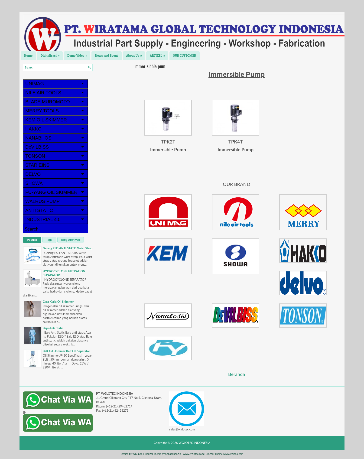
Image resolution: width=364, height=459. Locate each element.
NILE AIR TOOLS (55, 92)
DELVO (55, 174)
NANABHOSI (55, 137)
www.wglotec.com (193, 453)
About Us (135, 54)
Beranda (236, 374)
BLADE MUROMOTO (55, 101)
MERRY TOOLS (55, 110)
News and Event (106, 55)
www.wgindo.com (233, 453)
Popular (32, 239)
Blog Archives (70, 239)
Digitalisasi (52, 54)
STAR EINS (55, 165)
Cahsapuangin (173, 453)
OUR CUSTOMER (184, 55)
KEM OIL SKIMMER (55, 119)
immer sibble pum (149, 66)
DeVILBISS (55, 147)
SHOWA (55, 183)
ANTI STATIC (55, 210)
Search (32, 228)
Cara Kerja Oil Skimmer (58, 301)
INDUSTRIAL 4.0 (55, 219)
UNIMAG (55, 83)
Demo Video (78, 54)
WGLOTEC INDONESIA (194, 443)
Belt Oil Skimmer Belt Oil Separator (66, 351)
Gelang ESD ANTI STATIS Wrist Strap (67, 248)
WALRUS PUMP (55, 201)
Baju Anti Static (53, 328)
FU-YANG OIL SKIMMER (55, 192)
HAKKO (55, 128)
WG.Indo (137, 453)
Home (28, 55)
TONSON (55, 156)
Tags (49, 239)
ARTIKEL (159, 54)
